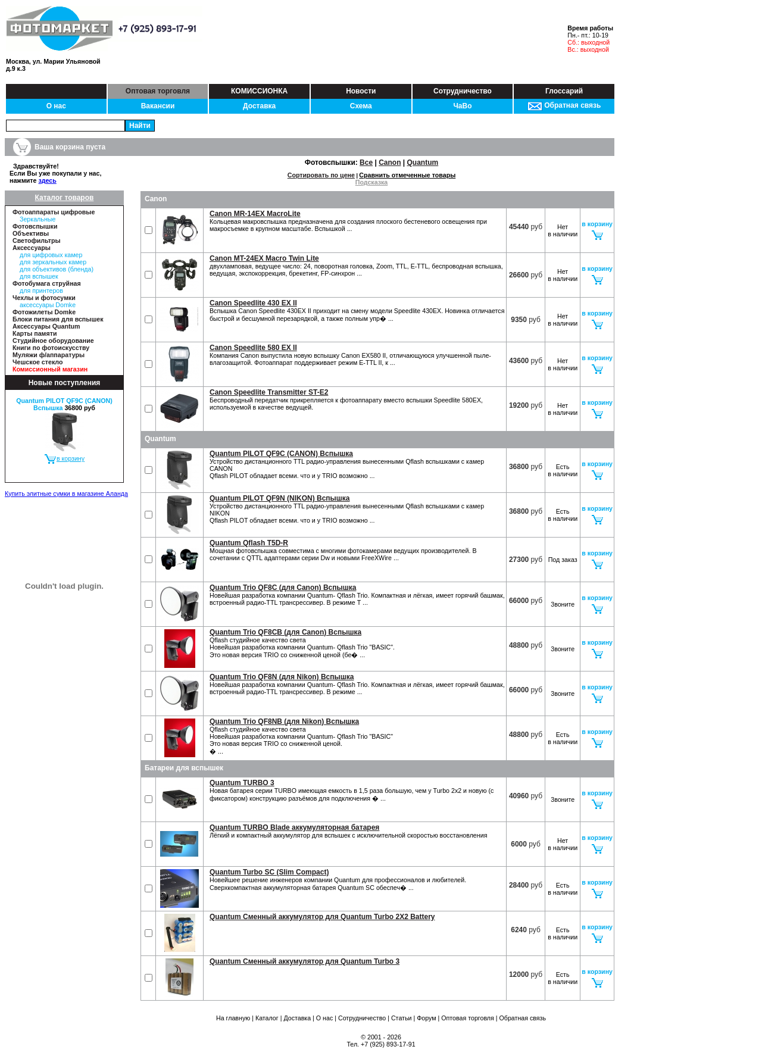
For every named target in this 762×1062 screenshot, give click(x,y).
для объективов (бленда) (56, 269)
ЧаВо (462, 106)
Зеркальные (37, 219)
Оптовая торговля (158, 91)
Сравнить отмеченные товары (407, 175)
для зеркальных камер (53, 262)
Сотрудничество (462, 91)
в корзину (64, 458)
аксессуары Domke (48, 304)
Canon (390, 162)
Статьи (401, 1018)
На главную (233, 1018)
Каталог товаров (64, 197)
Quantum (423, 162)
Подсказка (371, 182)
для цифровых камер (51, 254)
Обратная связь (564, 105)
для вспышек (39, 276)
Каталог (267, 1018)
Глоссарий (564, 91)
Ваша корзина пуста (70, 147)
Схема (361, 106)
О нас (56, 106)
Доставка (259, 106)
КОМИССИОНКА (259, 91)
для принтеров (41, 290)
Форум (426, 1018)
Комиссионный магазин (50, 369)
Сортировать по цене (321, 175)
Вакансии (158, 106)
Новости (361, 91)
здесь (47, 180)
